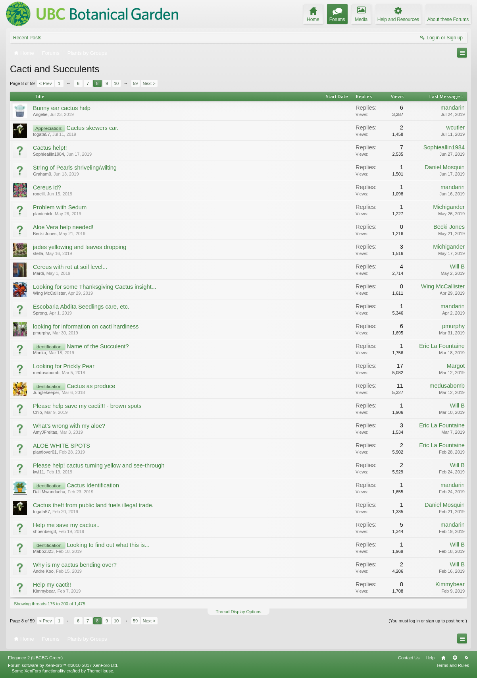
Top (455, 658)
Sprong (40, 313)
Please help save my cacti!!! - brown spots (87, 406)
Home (443, 658)
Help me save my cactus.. (66, 525)
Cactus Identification (93, 485)
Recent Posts (27, 38)
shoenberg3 (44, 531)
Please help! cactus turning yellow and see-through (99, 465)
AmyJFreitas (45, 432)
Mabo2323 (43, 551)
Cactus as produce (91, 386)
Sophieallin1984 (48, 154)
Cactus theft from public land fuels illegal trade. (93, 505)
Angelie (40, 114)
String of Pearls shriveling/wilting (75, 167)
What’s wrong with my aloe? (69, 426)
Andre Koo (43, 571)
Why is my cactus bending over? (75, 565)
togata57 (41, 134)
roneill (38, 193)
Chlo (37, 412)
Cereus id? (47, 187)
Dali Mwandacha (49, 491)
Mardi (38, 273)
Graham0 (42, 174)
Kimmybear (44, 591)
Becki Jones (44, 233)
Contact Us (408, 657)
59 (135, 83)
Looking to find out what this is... (108, 545)
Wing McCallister (49, 293)
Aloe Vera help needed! (63, 227)
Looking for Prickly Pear (63, 366)
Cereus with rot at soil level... (70, 267)
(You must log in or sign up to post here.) (428, 620)
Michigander (449, 207)
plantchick (42, 213)
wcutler (455, 127)
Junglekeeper (46, 392)
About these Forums (448, 19)
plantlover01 (45, 452)
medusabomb (46, 372)
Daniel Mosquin (445, 167)
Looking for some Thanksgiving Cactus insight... (94, 287)
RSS (466, 658)
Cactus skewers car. (92, 128)
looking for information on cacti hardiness (85, 326)
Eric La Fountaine (442, 346)
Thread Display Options (239, 611)
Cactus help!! (50, 148)
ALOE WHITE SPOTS (61, 445)
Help (430, 657)
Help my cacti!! (52, 584)
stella (38, 253)
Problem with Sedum (60, 207)
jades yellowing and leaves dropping (79, 247)
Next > (149, 83)
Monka (39, 352)
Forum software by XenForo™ (63, 665)
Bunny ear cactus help (61, 108)
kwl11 (38, 471)
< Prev (45, 83)
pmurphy (41, 332)
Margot (455, 366)
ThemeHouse (100, 670)
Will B (457, 266)
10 (116, 83)
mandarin (452, 107)
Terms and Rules (452, 665)
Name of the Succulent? (98, 346)
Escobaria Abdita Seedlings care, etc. (81, 306)
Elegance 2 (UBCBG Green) (35, 657)
